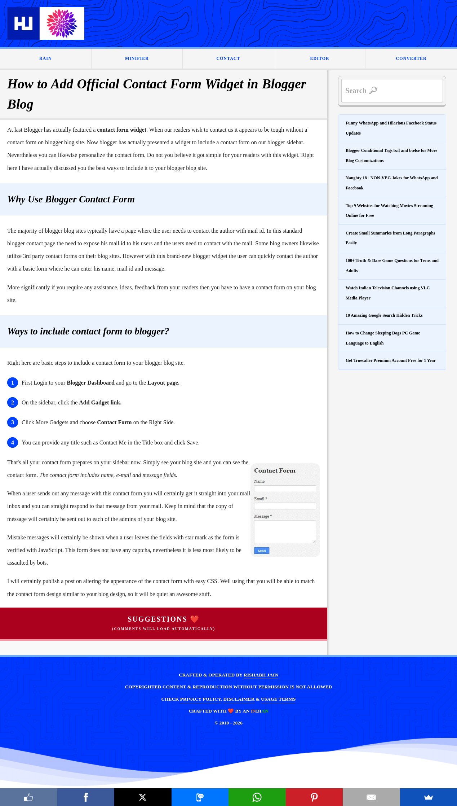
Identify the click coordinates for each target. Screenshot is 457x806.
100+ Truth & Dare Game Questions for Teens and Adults (392, 265)
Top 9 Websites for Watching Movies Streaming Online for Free (389, 210)
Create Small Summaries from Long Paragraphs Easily (390, 238)
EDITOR (319, 58)
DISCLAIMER (239, 699)
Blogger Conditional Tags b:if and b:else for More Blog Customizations (391, 155)
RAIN (45, 58)
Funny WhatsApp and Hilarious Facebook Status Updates (391, 128)
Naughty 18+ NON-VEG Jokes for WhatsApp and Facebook (392, 182)
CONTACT (228, 58)
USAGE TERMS (278, 699)
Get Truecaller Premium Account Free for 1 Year (391, 360)
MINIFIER (137, 58)
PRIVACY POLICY (200, 699)
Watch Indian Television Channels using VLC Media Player (388, 293)
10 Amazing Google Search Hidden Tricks (384, 315)
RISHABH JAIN (261, 675)
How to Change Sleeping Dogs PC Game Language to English (383, 338)
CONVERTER (411, 58)
